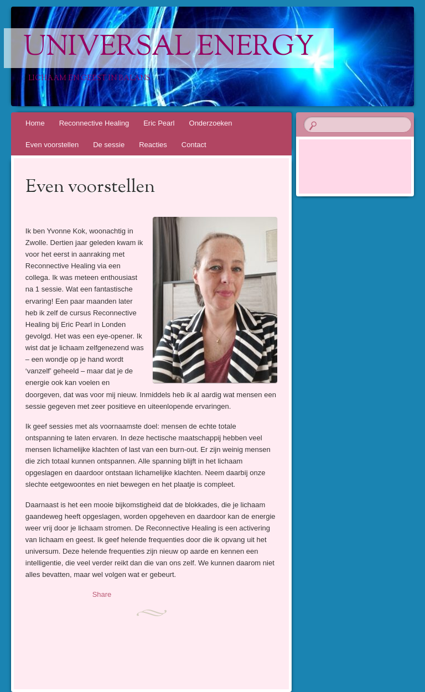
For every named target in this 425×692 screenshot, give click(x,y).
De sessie (109, 145)
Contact (194, 145)
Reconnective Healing (94, 123)
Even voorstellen (52, 145)
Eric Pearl (158, 123)
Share (102, 594)
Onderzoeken (210, 123)
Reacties (153, 145)
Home (35, 123)
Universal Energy (168, 48)
